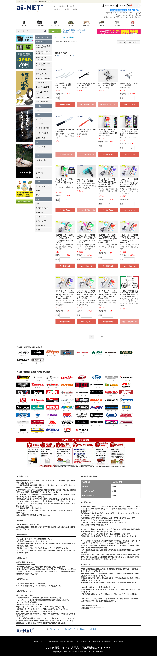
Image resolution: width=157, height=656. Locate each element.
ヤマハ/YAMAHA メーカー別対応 (42, 58)
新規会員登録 (53, 641)
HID (37, 142)
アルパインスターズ (52, 378)
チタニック (37, 423)
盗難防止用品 (40, 138)
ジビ (52, 393)
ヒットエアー (96, 393)
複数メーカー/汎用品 (43, 97)
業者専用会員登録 (66, 641)
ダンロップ (96, 386)
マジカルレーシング (82, 401)
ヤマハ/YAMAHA (41, 74)
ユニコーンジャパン (96, 423)
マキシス (96, 401)
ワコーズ (111, 423)
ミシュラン (126, 401)
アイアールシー (126, 393)
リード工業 (67, 401)
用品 (65, 56)
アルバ (37, 378)
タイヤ (24, 23)
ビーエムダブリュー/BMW (42, 92)
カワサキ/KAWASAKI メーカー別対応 (43, 46)
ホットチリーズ (67, 353)
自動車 (38, 115)
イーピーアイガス (52, 353)
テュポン (82, 423)
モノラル (111, 353)
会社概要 (76, 9)
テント (71, 23)
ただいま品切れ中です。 (87, 104)
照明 (133, 23)
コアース (37, 386)
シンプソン (126, 416)
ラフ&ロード (82, 416)
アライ (96, 378)
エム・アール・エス (82, 408)
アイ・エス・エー (23, 401)
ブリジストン (126, 378)
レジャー (39, 182)
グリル (117, 23)
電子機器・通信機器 (43, 128)
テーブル (86, 23)
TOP (54, 6)
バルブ (38, 164)
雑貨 (37, 199)
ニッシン (96, 408)
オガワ (126, 353)
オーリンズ (126, 408)
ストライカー (23, 423)
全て (56, 37)
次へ (102, 336)
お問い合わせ (118, 641)
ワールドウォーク (23, 431)
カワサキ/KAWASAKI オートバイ (43, 52)
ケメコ (82, 353)
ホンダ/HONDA (41, 69)
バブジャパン (23, 386)
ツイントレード (67, 423)
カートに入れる (65, 104)
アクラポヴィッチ (23, 378)
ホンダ (111, 393)
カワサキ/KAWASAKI (43, 78)
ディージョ (23, 353)
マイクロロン (23, 408)
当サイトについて (40, 641)
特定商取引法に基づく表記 (102, 641)
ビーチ (38, 190)
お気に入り (72, 6)
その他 (38, 177)
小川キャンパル (76, 30)
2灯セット (39, 151)
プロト (37, 416)
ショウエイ (111, 416)
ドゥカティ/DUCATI (42, 87)
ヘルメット (55, 23)
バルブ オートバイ (42, 160)
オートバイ (40, 106)
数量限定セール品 (42, 37)
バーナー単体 (40, 147)
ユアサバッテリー (78, 32)
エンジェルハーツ (82, 378)
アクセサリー (40, 225)
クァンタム (52, 416)
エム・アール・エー (67, 408)
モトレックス (37, 408)
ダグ (37, 353)
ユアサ (82, 431)
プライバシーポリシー (82, 641)
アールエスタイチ (96, 416)
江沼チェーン (126, 386)
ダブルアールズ (37, 431)
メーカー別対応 (41, 41)
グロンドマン (67, 393)
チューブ (39, 169)
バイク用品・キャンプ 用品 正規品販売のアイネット (78, 647)
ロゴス (84, 30)
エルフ (23, 393)
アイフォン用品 (41, 221)
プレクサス (23, 416)
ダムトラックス (52, 386)
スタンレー (23, 361)
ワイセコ (126, 423)
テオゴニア (66, 30)
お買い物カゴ (62, 6)
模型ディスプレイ (42, 208)
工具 (73, 56)
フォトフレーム (41, 217)
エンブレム (40, 119)
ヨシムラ (67, 431)
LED (37, 155)
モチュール (52, 408)
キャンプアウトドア (43, 186)
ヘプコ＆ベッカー (82, 393)
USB (37, 203)
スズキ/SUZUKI (41, 83)
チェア (102, 23)
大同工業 (82, 386)
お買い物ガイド (58, 9)
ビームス (111, 378)
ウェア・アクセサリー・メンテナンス (43, 133)
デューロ (111, 386)
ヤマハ (52, 431)
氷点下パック (67, 32)
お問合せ (68, 9)
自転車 (38, 195)
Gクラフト (37, 393)
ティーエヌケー (52, 423)
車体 (58, 56)
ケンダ (52, 401)
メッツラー (111, 401)
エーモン (67, 378)
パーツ (38, 110)
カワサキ (37, 401)
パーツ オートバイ (42, 102)
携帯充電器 (40, 212)
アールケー (67, 416)
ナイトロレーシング (111, 408)
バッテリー (40, 23)
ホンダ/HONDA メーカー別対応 (43, 64)
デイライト (40, 173)
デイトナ (67, 386)
